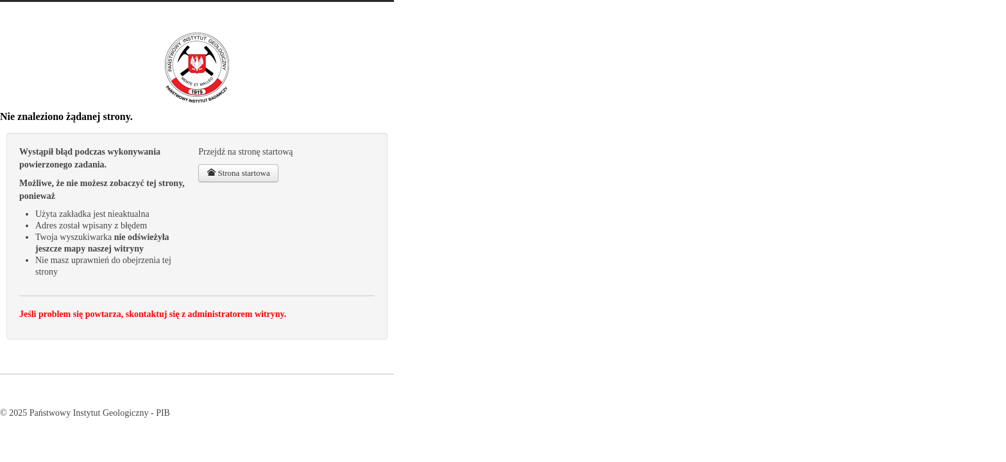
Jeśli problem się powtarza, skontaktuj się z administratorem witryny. (152, 314)
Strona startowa (238, 173)
